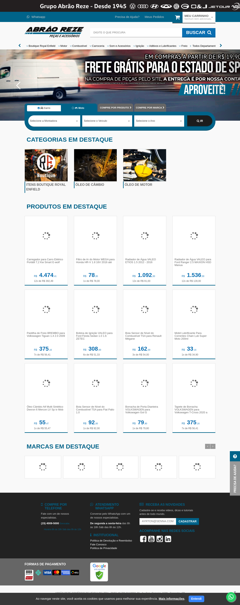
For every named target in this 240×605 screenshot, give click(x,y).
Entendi (196, 598)
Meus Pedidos (154, 17)
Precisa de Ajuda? (127, 17)
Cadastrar (187, 521)
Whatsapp (36, 17)
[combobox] (54, 121)
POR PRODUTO (115, 107)
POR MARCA (150, 107)
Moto (78, 108)
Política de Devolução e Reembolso (111, 540)
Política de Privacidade (103, 548)
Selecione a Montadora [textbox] (43, 120)
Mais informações (171, 598)
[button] (18, 85)
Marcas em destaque (63, 446)
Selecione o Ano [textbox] (145, 120)
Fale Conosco (98, 544)
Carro (44, 108)
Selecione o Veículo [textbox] (95, 120)
